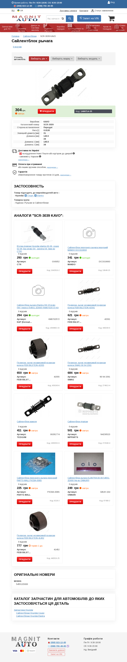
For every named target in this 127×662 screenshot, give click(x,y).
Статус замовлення (102, 10)
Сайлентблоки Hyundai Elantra (30, 616)
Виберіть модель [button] (89, 58)
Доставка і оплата (68, 10)
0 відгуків (17, 47)
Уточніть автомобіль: (20, 58)
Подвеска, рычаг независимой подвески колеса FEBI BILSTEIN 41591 (87, 306)
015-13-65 (57, 642)
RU (13, 10)
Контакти (84, 10)
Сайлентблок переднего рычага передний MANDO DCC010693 (88, 248)
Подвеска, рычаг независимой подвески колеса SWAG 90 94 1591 (87, 364)
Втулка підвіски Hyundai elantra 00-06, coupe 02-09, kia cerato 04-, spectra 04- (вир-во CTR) (38, 249)
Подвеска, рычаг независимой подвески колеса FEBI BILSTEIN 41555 (36, 364)
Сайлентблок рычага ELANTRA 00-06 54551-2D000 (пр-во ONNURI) (89, 479)
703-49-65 (57, 646)
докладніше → (23, 160)
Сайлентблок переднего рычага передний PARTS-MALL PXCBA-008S (37, 479)
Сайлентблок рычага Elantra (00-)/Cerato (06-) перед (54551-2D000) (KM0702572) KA (38, 306)
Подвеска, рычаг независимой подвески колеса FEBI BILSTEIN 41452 (36, 536)
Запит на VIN (89, 18)
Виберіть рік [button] (39, 58)
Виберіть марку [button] (62, 58)
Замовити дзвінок (56, 650)
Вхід (111, 2)
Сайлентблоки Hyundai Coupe (30, 613)
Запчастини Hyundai (23, 610)
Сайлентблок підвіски (78, 421)
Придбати (47, 111)
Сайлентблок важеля (27, 421)
